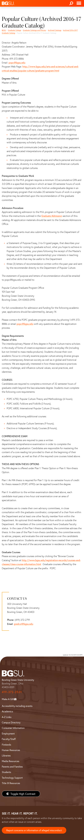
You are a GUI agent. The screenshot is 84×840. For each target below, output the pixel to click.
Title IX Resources (11, 783)
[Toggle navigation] (79, 3)
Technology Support (12, 777)
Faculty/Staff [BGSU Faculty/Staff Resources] (9, 739)
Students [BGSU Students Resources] (6, 772)
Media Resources (10, 761)
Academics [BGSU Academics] (7, 711)
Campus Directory (11, 722)
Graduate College (14, 30)
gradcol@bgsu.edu (23, 623)
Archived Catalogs (54, 30)
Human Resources (11, 750)
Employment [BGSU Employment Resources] (8, 733)
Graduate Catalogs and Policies (34, 30)
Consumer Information (13, 727)
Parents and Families (12, 766)
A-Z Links (6, 717)
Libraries (6, 755)
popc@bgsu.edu (17, 62)
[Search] (71, 3)
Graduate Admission (51, 215)
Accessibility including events (17, 705)
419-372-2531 (12, 692)
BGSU (4, 30)
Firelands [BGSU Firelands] (6, 744)
